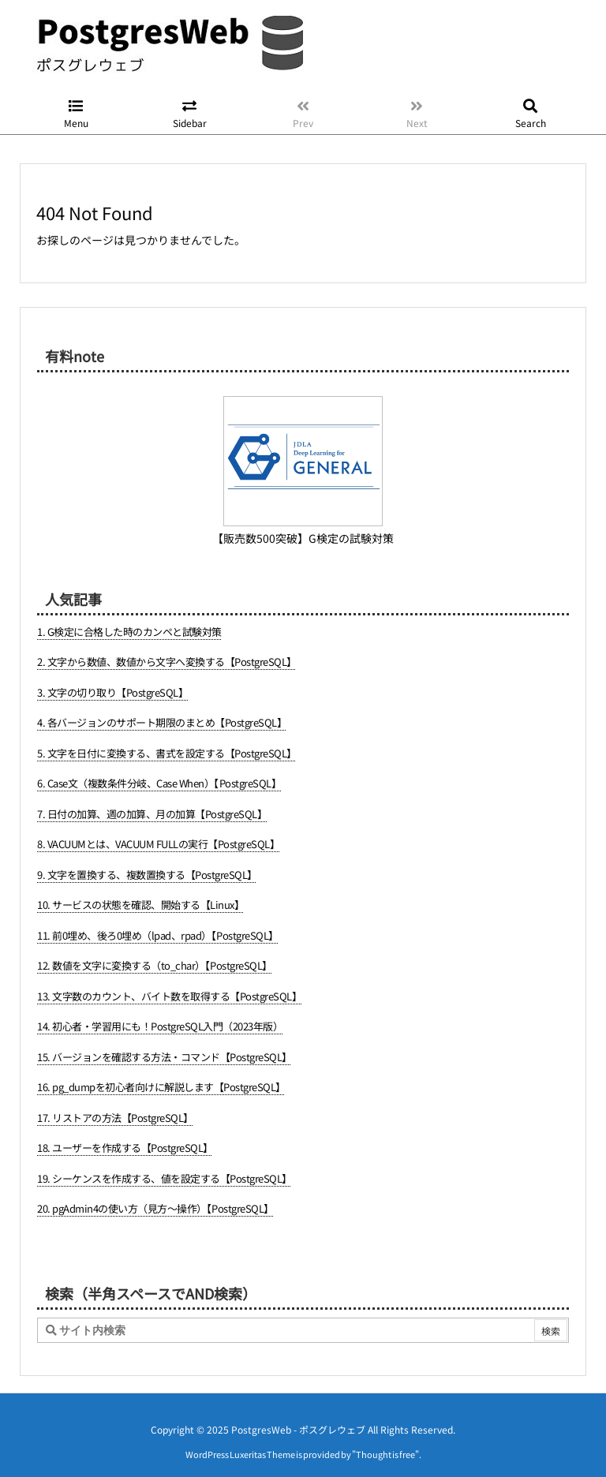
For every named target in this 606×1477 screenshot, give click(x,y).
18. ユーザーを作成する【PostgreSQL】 (125, 1147)
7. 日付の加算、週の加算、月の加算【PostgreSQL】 (152, 813)
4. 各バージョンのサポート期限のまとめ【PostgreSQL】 (161, 722)
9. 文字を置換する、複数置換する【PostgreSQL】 (147, 874)
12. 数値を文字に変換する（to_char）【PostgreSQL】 (154, 965)
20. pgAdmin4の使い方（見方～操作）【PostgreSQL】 (155, 1208)
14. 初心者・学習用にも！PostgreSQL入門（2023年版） (159, 1026)
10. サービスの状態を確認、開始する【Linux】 (140, 904)
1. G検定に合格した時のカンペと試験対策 (129, 631)
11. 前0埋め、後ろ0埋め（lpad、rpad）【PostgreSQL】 (158, 935)
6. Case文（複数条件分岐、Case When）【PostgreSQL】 (159, 783)
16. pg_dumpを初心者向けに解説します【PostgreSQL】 (161, 1086)
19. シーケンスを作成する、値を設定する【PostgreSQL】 (164, 1178)
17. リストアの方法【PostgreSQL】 (115, 1117)
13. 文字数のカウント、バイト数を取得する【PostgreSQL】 (169, 996)
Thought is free (385, 1438)
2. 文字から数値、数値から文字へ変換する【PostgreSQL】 (167, 661)
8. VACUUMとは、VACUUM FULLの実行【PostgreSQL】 (158, 843)
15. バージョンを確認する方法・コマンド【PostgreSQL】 (164, 1056)
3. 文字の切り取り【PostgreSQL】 (112, 692)
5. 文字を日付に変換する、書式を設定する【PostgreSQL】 (167, 753)
